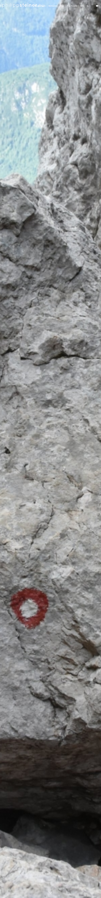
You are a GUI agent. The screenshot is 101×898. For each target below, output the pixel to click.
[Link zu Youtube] (97, 6)
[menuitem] (40, 6)
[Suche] (87, 6)
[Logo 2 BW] (23, 6)
